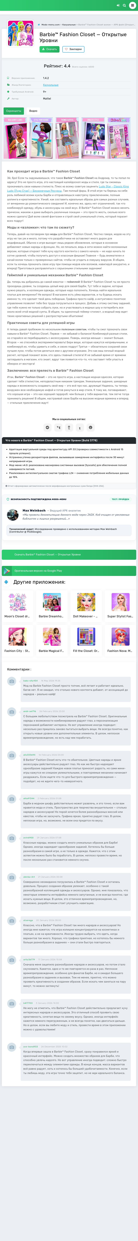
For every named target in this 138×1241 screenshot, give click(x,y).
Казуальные (51, 85)
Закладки (73, 49)
